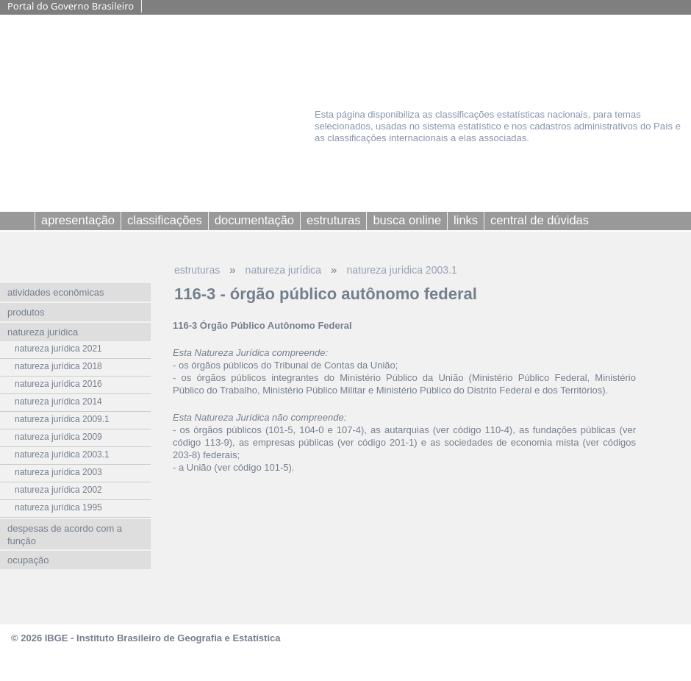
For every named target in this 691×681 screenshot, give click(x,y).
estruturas (197, 270)
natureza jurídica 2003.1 (401, 270)
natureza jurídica (284, 270)
